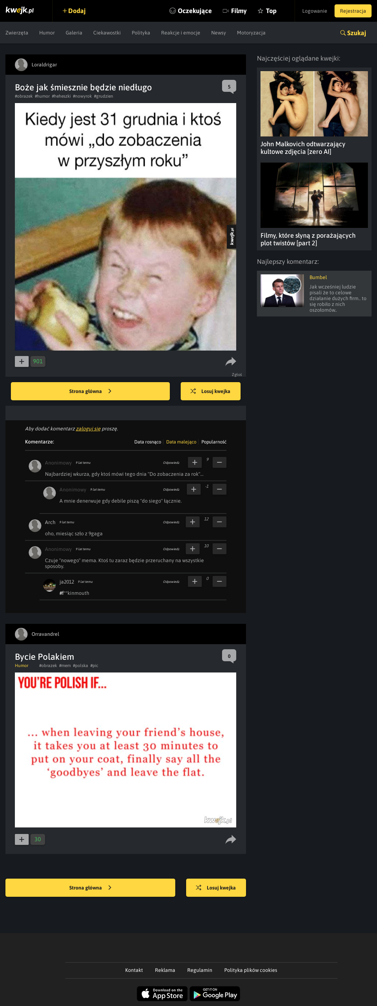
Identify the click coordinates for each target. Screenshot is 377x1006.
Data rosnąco (147, 442)
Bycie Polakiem (44, 657)
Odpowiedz (171, 463)
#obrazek (24, 96)
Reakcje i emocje (180, 33)
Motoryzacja (251, 33)
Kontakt (134, 970)
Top (271, 11)
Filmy (239, 11)
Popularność (213, 442)
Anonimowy (58, 463)
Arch (50, 522)
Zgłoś (237, 374)
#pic (94, 665)
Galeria (74, 33)
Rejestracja (353, 11)
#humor (42, 96)
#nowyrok (82, 96)
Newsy (218, 33)
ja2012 (67, 582)
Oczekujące (195, 11)
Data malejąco (181, 442)
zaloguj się (88, 429)
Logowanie (314, 11)
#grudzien (103, 96)
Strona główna (90, 391)
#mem (65, 665)
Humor (47, 33)
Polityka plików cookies (250, 970)
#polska (80, 665)
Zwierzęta (16, 33)
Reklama (165, 970)
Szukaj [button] (356, 33)
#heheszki (61, 96)
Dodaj (77, 11)
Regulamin (199, 970)
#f (62, 593)
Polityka (141, 33)
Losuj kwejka (210, 391)
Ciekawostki (107, 33)
